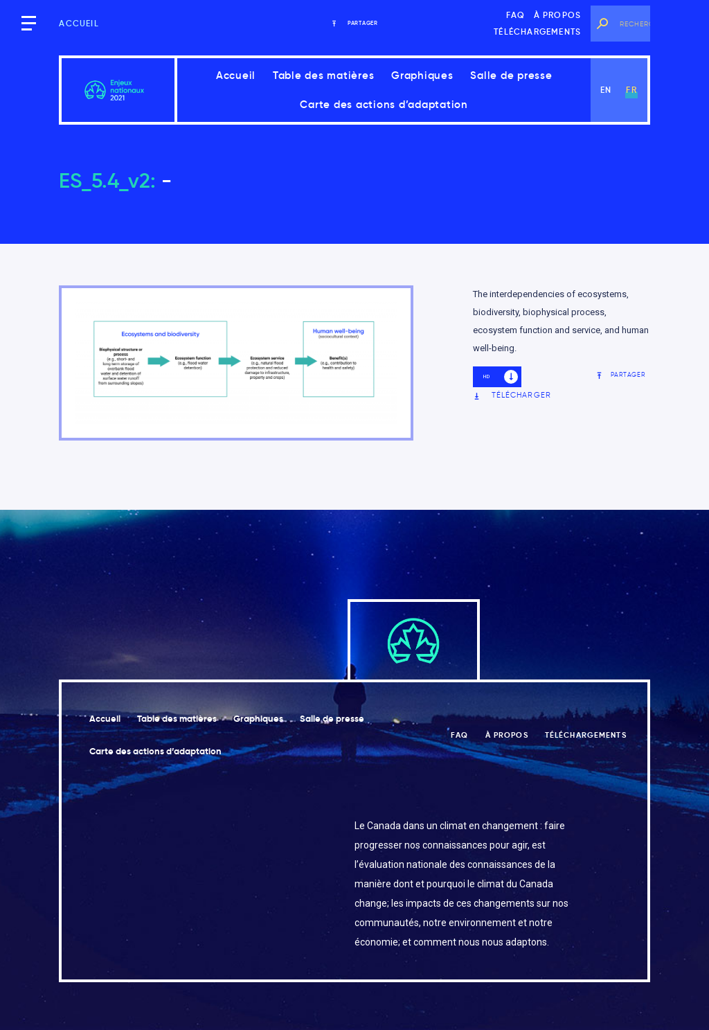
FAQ (516, 15)
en (605, 90)
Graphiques (422, 75)
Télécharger (512, 395)
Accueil (78, 23)
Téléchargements (537, 31)
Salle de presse (511, 75)
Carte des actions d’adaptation (384, 104)
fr (631, 90)
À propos (558, 15)
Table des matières (324, 75)
